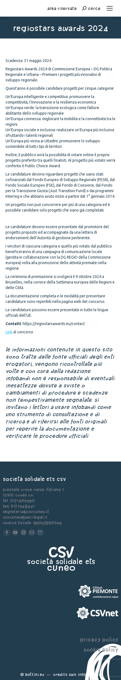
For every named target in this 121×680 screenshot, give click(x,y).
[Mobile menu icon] (110, 8)
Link (9, 332)
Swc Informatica (85, 674)
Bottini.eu (34, 674)
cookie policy (100, 649)
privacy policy (99, 639)
